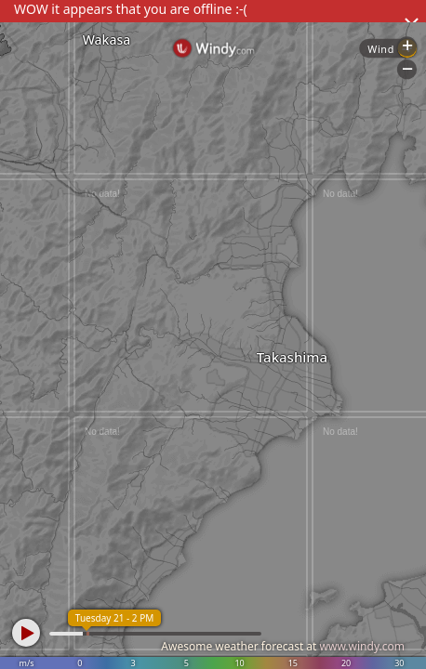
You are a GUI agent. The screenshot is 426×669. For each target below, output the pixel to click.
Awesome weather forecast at (283, 646)
